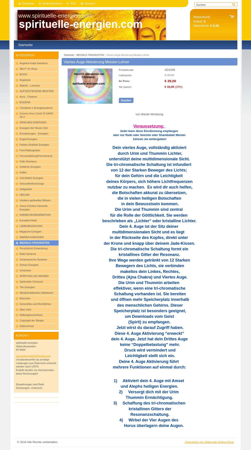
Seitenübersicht (52, 3)
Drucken (89, 3)
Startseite (28, 3)
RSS (73, 3)
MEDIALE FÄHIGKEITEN (90, 55)
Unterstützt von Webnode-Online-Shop (209, 442)
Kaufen (126, 100)
